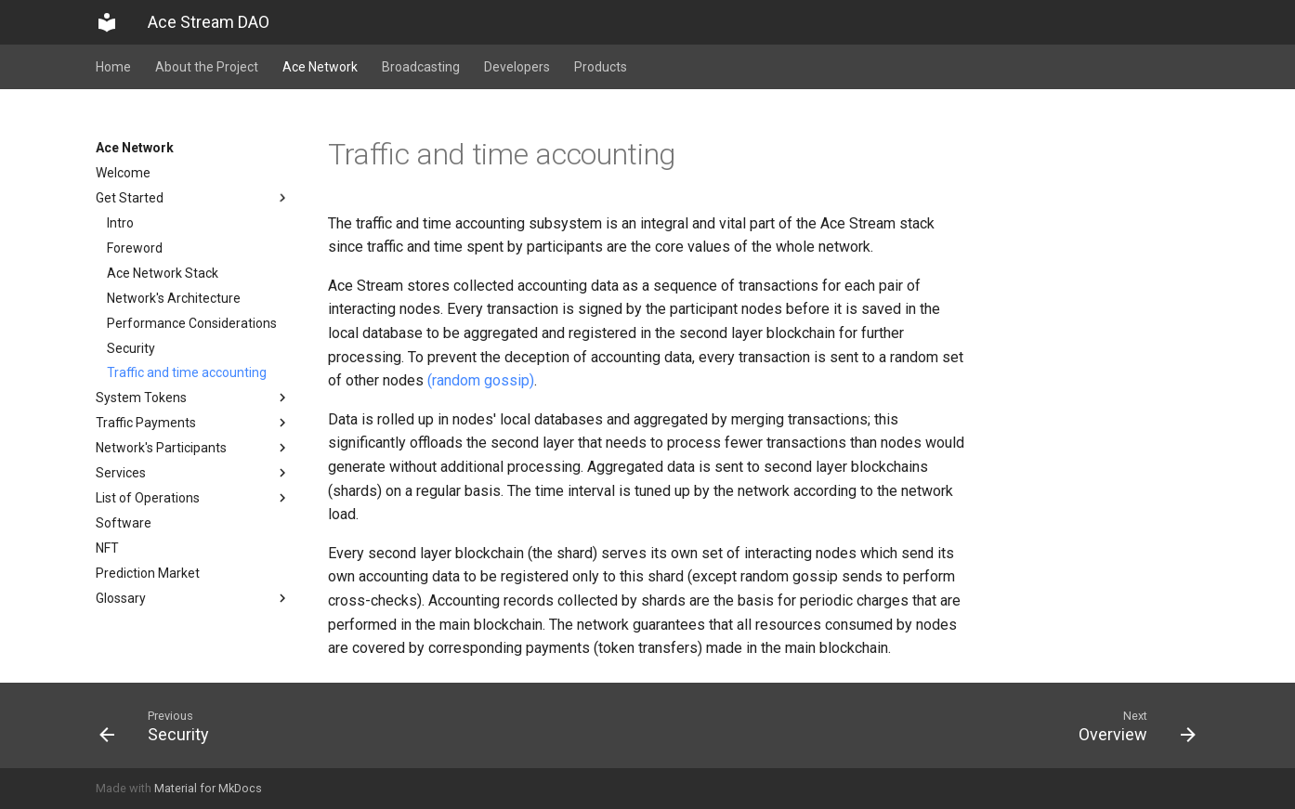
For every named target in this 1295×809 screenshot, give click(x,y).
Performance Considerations (192, 323)
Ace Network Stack (162, 273)
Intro (120, 222)
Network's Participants (193, 447)
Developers (517, 66)
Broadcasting (421, 66)
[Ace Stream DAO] (106, 22)
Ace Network (320, 66)
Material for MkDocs (208, 788)
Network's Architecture (174, 298)
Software (123, 522)
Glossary (193, 598)
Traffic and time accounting (187, 372)
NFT (107, 548)
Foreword (135, 248)
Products (600, 66)
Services (193, 472)
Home (113, 66)
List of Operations (193, 497)
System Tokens (193, 397)
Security (131, 348)
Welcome (123, 172)
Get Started (193, 197)
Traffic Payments (193, 422)
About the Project (206, 66)
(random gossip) (480, 380)
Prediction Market (148, 573)
